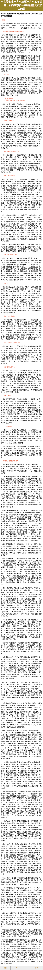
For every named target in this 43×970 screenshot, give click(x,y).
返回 (5, 968)
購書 (36, 968)
